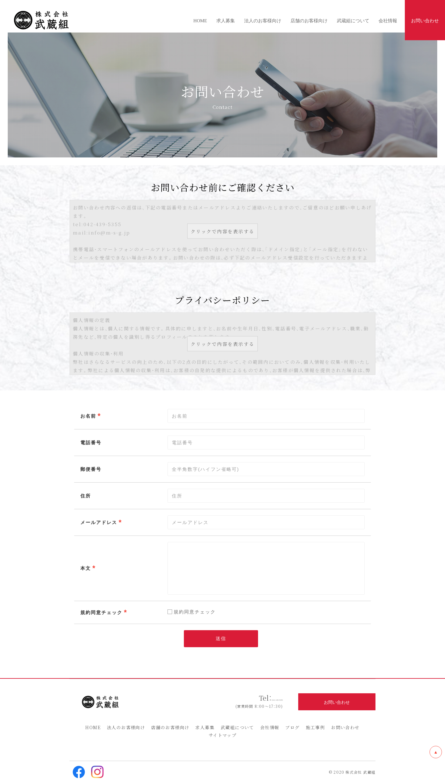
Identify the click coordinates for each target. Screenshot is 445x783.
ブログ (292, 727)
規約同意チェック (101, 612)
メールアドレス (98, 522)
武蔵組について (237, 727)
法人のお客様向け (126, 727)
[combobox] (266, 522)
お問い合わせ (345, 727)
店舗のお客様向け (170, 727)
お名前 (88, 415)
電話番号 (90, 442)
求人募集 (204, 727)
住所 (85, 495)
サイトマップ (222, 735)
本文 (85, 568)
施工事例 (315, 727)
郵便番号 (90, 469)
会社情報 (269, 727)
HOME (93, 727)
